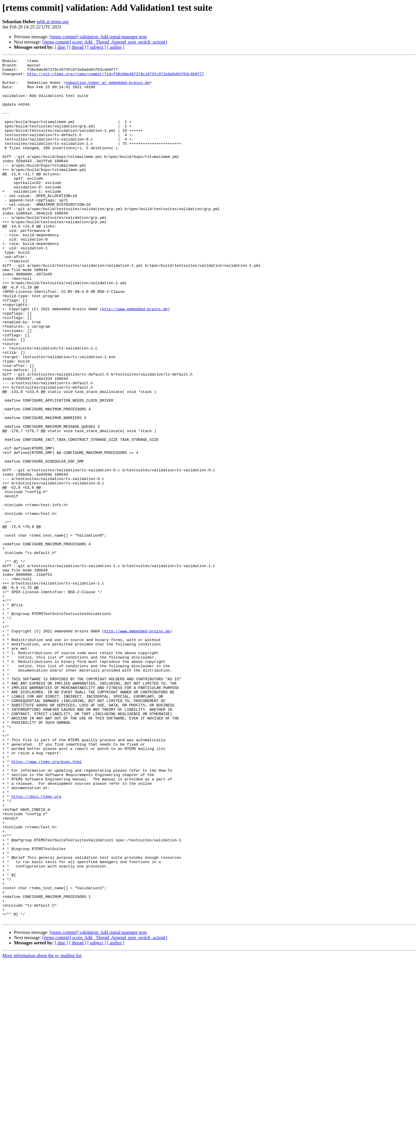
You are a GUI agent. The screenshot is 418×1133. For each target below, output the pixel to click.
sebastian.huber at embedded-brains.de (107, 87)
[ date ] (61, 47)
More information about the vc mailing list (42, 1127)
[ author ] (116, 47)
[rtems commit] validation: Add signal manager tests (98, 36)
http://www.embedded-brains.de (134, 359)
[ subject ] (96, 47)
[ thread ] (77, 47)
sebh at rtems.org (52, 21)
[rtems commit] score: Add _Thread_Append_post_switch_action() (104, 41)
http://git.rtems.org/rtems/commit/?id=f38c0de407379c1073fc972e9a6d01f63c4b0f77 (115, 77)
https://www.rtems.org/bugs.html (46, 902)
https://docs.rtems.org (36, 944)
